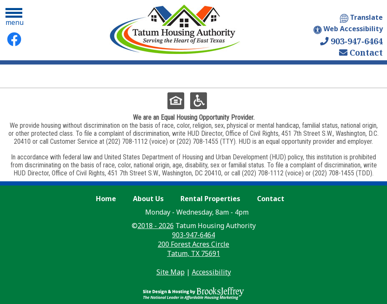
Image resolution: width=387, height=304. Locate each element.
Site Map (170, 272)
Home (106, 198)
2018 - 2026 (156, 225)
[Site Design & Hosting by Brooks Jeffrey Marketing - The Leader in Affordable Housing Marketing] (193, 289)
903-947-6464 (351, 41)
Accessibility (211, 272)
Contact (361, 52)
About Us (148, 198)
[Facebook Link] (14, 39)
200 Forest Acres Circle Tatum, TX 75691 (193, 248)
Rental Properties (210, 198)
